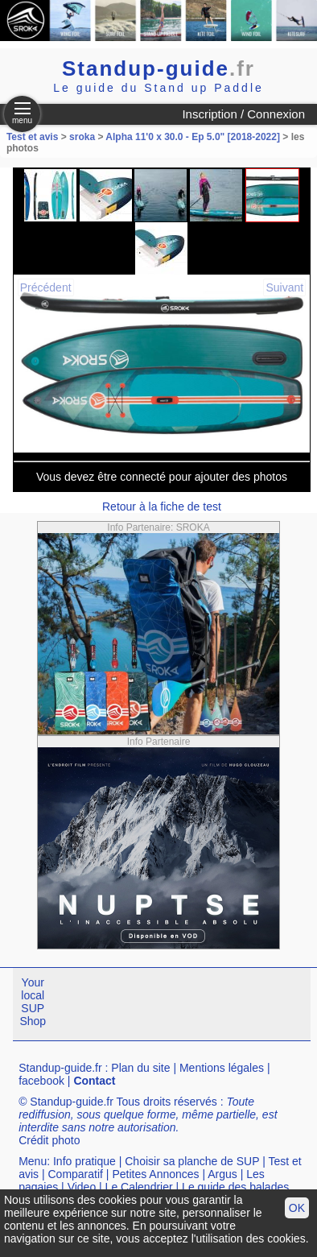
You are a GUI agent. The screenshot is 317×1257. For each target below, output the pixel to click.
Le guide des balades (235, 1187)
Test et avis (33, 137)
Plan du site (140, 1067)
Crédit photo (49, 1140)
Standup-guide (158, 68)
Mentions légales (221, 1067)
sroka (82, 137)
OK (297, 1207)
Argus (222, 1174)
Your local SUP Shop (32, 1002)
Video (82, 1187)
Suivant (284, 287)
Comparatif (74, 1174)
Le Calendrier (139, 1187)
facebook (41, 1080)
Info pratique (84, 1161)
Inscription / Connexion (243, 114)
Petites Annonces (155, 1174)
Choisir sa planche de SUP (192, 1161)
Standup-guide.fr (60, 1067)
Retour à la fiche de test (161, 506)
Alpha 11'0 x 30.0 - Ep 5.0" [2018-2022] (192, 137)
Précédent (46, 287)
